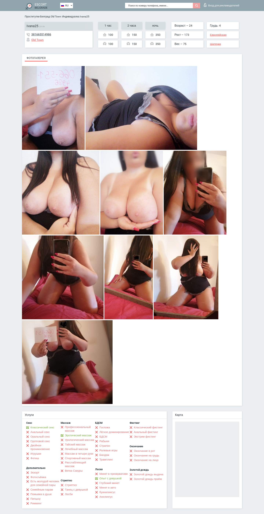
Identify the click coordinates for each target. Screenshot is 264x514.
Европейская (218, 34)
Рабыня (104, 441)
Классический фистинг (148, 427)
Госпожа (104, 427)
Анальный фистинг (146, 432)
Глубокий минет (109, 483)
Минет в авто (107, 487)
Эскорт (34, 472)
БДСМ (103, 436)
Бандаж (104, 455)
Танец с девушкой (76, 489)
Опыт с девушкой (110, 478)
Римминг (36, 503)
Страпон (104, 445)
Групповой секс (40, 441)
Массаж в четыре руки (79, 453)
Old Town (56, 16)
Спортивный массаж (78, 458)
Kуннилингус (107, 492)
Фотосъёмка (38, 477)
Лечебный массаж (76, 449)
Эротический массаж (78, 435)
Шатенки (215, 44)
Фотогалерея (36, 57)
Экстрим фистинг (145, 436)
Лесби (69, 494)
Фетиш (34, 458)
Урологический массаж (79, 440)
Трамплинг (106, 459)
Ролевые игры (108, 450)
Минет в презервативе (113, 473)
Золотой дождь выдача (148, 474)
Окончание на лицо (146, 460)
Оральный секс (40, 436)
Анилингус (106, 496)
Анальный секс (40, 432)
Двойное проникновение (40, 447)
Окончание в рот (144, 451)
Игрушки (35, 453)
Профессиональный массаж (78, 428)
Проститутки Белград (37, 16)
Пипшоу (35, 498)
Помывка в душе (41, 494)
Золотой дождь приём (148, 479)
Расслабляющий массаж (75, 464)
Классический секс (42, 427)
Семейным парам (41, 489)
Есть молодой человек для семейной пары (44, 483)
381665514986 (41, 34)
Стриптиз (71, 485)
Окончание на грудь (146, 455)
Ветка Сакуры (73, 470)
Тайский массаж (75, 444)
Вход (221, 5)
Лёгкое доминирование (114, 432)
